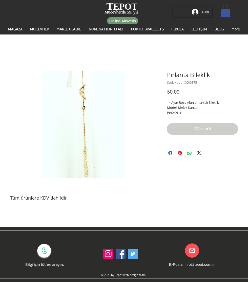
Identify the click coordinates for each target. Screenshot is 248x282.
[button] (225, 11)
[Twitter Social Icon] (133, 254)
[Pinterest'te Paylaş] (180, 153)
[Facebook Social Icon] (121, 254)
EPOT (125, 7)
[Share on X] (199, 153)
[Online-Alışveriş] (122, 20)
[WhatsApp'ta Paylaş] (190, 153)
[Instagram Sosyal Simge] (108, 254)
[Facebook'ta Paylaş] (170, 153)
